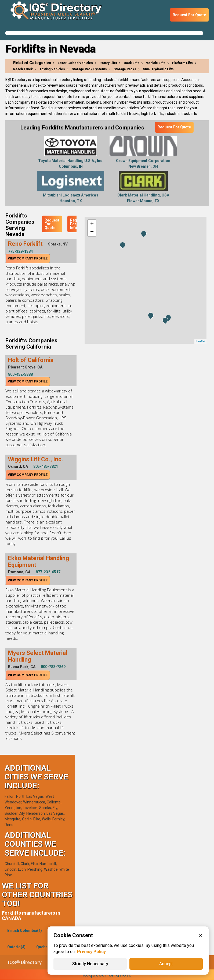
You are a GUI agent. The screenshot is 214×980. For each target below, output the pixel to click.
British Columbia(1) (24, 930)
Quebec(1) (45, 947)
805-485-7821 (45, 466)
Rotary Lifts (108, 63)
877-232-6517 (48, 572)
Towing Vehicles (52, 69)
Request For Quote (189, 15)
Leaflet (200, 341)
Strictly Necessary (90, 963)
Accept (166, 963)
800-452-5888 (20, 374)
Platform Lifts (182, 63)
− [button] (92, 232)
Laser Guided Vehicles (75, 63)
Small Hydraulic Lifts (158, 69)
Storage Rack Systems (89, 69)
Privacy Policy (91, 951)
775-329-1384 (20, 251)
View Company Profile (28, 258)
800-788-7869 (53, 667)
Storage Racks (125, 69)
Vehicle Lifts (155, 63)
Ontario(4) (16, 947)
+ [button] (92, 224)
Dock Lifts (131, 63)
